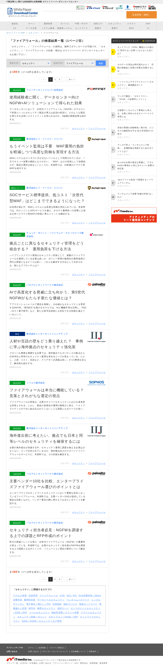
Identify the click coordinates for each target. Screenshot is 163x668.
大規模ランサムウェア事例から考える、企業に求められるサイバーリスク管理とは (136, 115)
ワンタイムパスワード (78, 600)
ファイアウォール (97, 128)
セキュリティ (114, 23)
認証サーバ (63, 608)
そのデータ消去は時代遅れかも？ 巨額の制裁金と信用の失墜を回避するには (136, 69)
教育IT (115, 28)
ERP (148, 23)
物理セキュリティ (46, 608)
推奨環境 (103, 663)
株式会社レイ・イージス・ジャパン (44, 139)
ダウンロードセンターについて (55, 651)
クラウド (131, 23)
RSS (76, 663)
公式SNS (24, 663)
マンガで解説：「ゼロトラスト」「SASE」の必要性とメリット (136, 99)
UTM (62, 595)
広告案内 (33, 663)
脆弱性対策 (29, 600)
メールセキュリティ (39, 612)
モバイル (64, 23)
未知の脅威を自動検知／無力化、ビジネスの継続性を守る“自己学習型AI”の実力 (136, 132)
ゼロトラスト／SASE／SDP (63, 617)
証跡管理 (33, 595)
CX (14, 28)
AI (148, 28)
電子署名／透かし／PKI (38, 604)
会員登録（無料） (141, 15)
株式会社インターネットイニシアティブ (47, 334)
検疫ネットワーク (88, 604)
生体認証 (57, 604)
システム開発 (48, 28)
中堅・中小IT (81, 23)
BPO (131, 28)
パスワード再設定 (56, 648)
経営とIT (98, 23)
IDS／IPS (72, 595)
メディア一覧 (12, 663)
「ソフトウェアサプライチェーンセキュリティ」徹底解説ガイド (136, 85)
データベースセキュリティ (51, 600)
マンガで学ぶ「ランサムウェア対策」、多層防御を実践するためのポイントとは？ (136, 150)
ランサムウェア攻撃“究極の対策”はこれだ (136, 197)
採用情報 (94, 663)
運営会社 (84, 663)
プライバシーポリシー (63, 663)
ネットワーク (81, 28)
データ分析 (31, 28)
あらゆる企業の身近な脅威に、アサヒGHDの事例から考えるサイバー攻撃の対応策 (136, 167)
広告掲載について (78, 651)
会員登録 (42, 648)
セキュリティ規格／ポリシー (32, 617)
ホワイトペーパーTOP (15, 33)
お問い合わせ (33, 651)
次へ (70, 79)
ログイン (31, 648)
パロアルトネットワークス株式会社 (44, 285)
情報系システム (64, 28)
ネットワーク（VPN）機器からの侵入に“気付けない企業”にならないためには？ (136, 52)
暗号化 (32, 608)
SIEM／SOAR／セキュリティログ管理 (42, 621)
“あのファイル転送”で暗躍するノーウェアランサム (136, 183)
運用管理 (48, 23)
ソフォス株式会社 (35, 383)
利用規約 (92, 651)
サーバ (31, 23)
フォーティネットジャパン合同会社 (44, 90)
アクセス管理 (20, 595)
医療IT (98, 28)
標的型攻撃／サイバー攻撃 (65, 612)
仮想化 (15, 23)
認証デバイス (70, 604)
